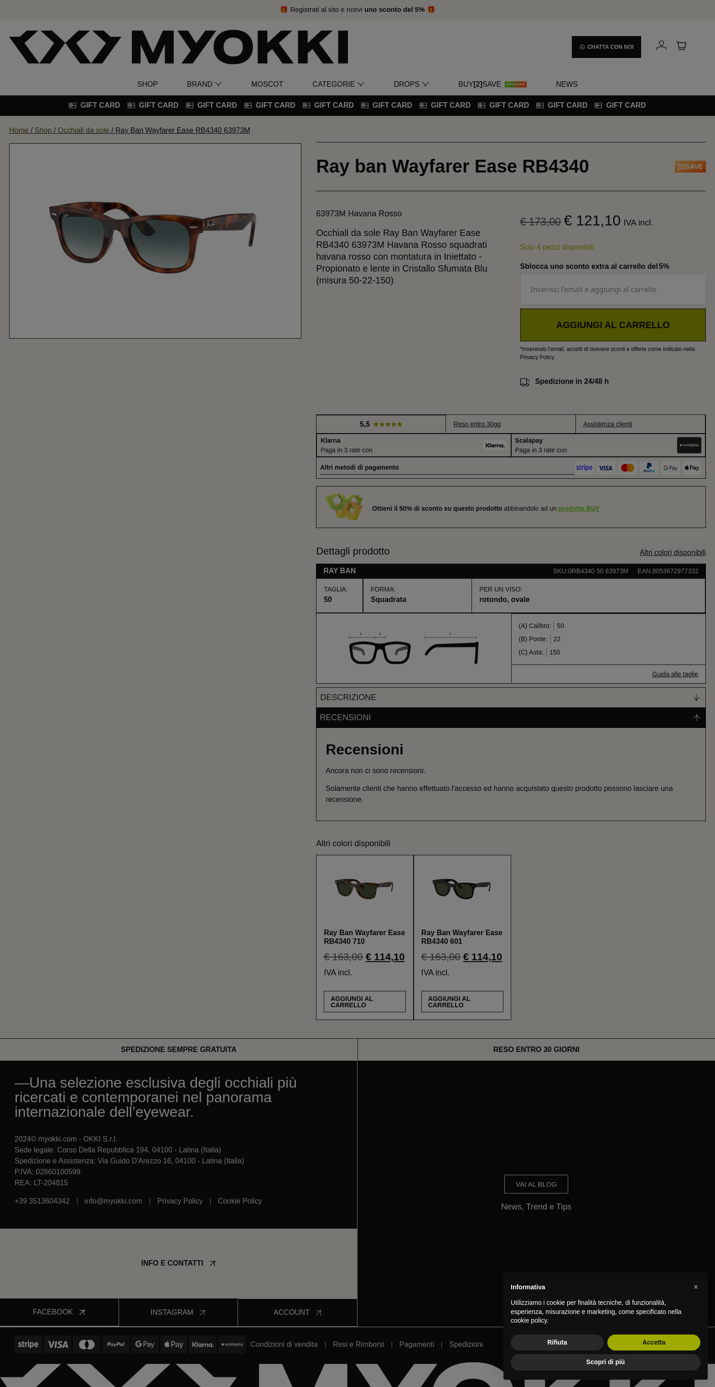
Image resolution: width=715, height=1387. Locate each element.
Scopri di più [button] (605, 1362)
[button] (696, 1287)
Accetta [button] (654, 1342)
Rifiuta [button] (557, 1342)
